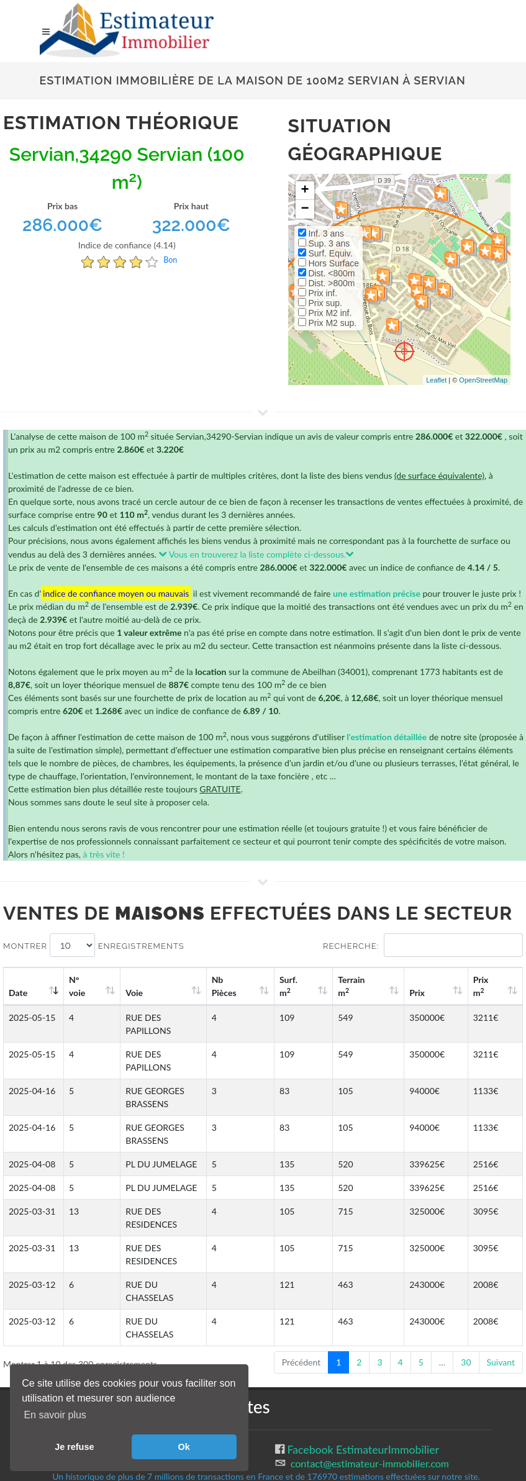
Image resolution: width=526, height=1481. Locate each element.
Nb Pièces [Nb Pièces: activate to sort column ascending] (277, 986)
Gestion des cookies (88, 1344)
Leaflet (436, 380)
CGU (51, 1358)
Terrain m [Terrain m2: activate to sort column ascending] (383, 986)
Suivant (501, 1257)
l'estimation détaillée (387, 736)
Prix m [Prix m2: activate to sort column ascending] (489, 986)
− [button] (305, 209)
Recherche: (423, 945)
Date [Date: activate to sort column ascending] (18, 992)
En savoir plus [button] (55, 1415)
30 (466, 1257)
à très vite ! (103, 854)
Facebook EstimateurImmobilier (361, 1345)
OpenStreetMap (483, 380)
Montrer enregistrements (93, 945)
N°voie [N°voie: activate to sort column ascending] (83, 986)
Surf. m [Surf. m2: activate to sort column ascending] (331, 986)
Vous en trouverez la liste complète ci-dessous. (257, 554)
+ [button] (305, 190)
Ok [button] (184, 1447)
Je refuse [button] (74, 1447)
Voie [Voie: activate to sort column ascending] (130, 992)
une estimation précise (376, 593)
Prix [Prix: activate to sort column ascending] (437, 992)
